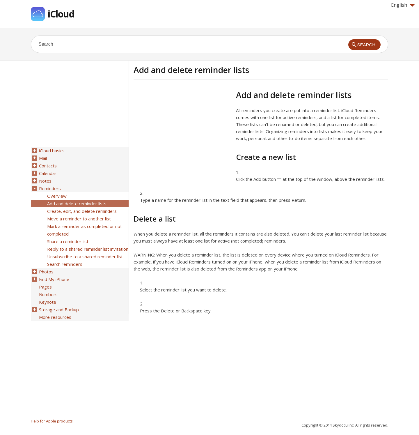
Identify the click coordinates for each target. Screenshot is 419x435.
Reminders (50, 188)
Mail (43, 158)
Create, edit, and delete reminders (82, 211)
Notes (45, 181)
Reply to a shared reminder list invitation (87, 249)
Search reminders (64, 264)
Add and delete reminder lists (76, 203)
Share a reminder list (67, 241)
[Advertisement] (182, 130)
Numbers (48, 294)
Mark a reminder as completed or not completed (84, 230)
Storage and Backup (59, 309)
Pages (45, 287)
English (403, 5)
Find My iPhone (54, 279)
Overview (57, 196)
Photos (46, 272)
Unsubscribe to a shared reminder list (85, 256)
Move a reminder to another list (79, 219)
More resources (55, 317)
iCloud (61, 14)
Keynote (47, 302)
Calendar (47, 173)
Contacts (48, 166)
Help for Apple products (52, 421)
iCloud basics (52, 150)
